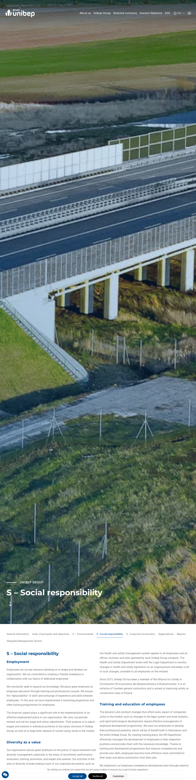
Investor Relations (151, 13)
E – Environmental (83, 634)
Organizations (166, 634)
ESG (167, 13)
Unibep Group (102, 13)
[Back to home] (20, 13)
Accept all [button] (77, 776)
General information (18, 634)
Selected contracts (125, 13)
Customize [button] (118, 776)
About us (85, 13)
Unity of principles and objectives (50, 634)
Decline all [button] (98, 776)
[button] (178, 13)
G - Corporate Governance (140, 634)
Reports (181, 634)
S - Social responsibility (110, 634)
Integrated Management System (24, 641)
